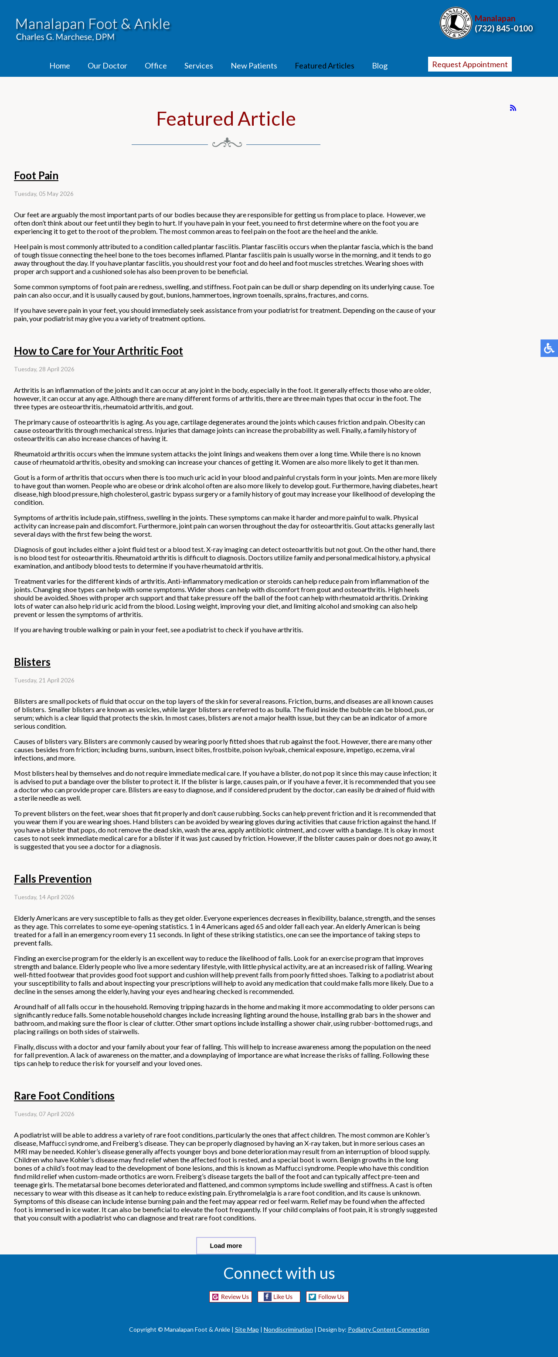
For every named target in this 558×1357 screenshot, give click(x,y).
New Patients (254, 65)
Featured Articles (324, 65)
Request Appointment (470, 64)
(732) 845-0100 (504, 28)
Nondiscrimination (288, 1329)
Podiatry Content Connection (388, 1329)
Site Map (247, 1329)
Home (59, 65)
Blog (380, 65)
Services (198, 65)
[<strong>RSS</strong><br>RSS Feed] (513, 107)
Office (156, 65)
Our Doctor (107, 65)
